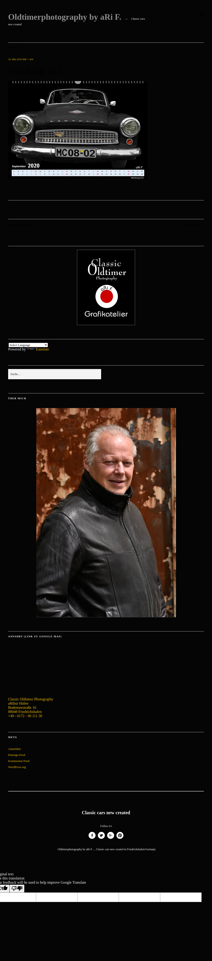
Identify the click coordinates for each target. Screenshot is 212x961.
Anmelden (14, 749)
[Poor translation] (17, 888)
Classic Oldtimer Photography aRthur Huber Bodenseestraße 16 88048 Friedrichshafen (30, 705)
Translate (38, 349)
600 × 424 (28, 59)
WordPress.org (17, 767)
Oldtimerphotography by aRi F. (64, 17)
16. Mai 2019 (15, 59)
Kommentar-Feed (18, 761)
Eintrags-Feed (16, 755)
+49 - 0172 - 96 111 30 (25, 716)
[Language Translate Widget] (28, 345)
